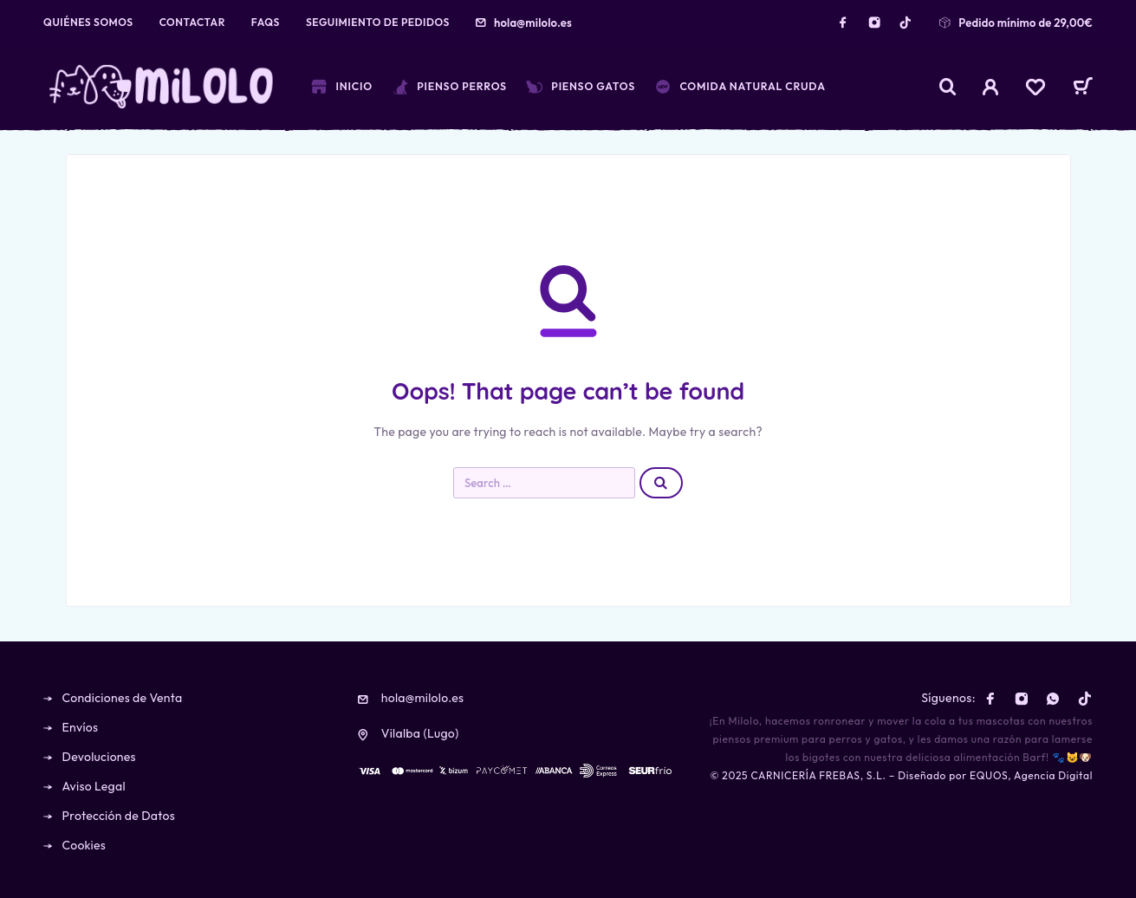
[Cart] (1083, 88)
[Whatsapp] (1052, 698)
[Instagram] (874, 22)
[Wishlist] (1035, 89)
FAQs (265, 22)
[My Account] (991, 87)
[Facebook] (843, 22)
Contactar (192, 22)
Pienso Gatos (580, 86)
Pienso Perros (449, 86)
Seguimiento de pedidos (378, 22)
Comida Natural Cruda (740, 86)
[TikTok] (905, 22)
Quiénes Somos (88, 22)
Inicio (341, 86)
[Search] (948, 87)
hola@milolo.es (533, 22)
